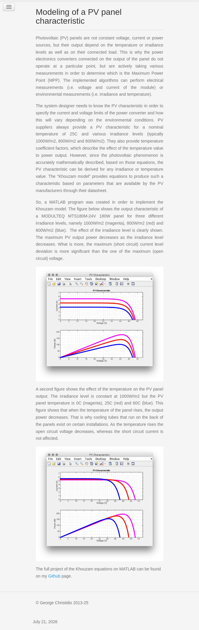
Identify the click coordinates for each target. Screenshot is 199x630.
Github (54, 576)
